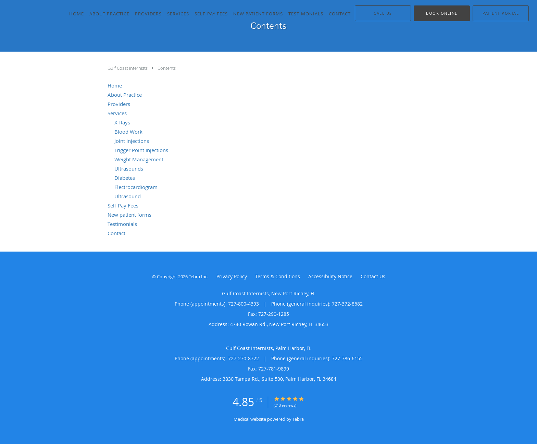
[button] (442, 13)
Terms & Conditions (277, 276)
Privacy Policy (231, 276)
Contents (167, 68)
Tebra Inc (198, 276)
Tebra (298, 419)
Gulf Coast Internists (128, 68)
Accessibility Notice (330, 276)
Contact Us (373, 276)
